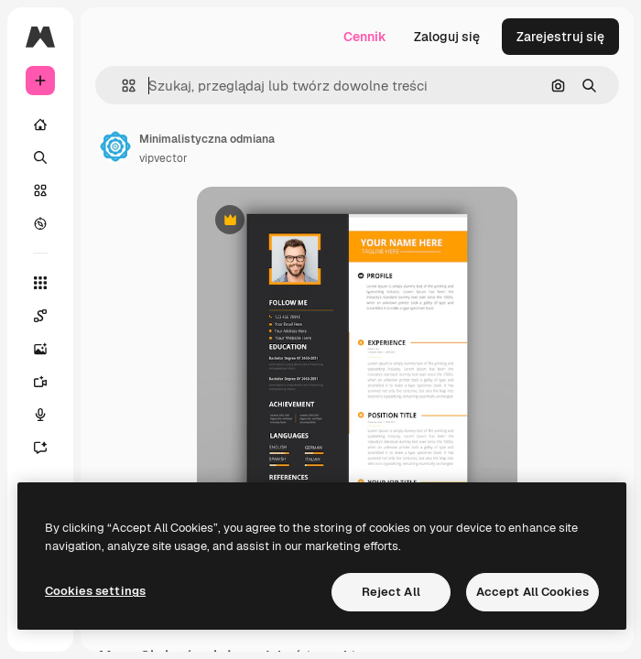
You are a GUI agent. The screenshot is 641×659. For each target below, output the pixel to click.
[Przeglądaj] (40, 223)
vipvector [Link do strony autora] (163, 158)
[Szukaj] (40, 157)
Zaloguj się (447, 36)
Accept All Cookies (532, 592)
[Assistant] (49, 447)
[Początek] (40, 124)
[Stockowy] (40, 190)
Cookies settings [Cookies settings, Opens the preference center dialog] (95, 591)
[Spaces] (49, 315)
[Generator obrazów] (49, 348)
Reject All (391, 592)
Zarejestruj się (560, 36)
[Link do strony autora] (115, 146)
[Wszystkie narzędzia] (40, 282)
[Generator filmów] (49, 381)
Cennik (364, 36)
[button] (121, 85)
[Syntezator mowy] (49, 414)
